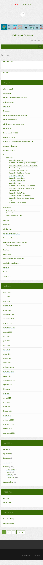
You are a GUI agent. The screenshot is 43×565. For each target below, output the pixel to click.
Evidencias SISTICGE (10, 133)
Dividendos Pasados (10, 120)
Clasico (5, 449)
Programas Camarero (10, 238)
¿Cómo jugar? (8, 89)
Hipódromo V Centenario (23, 35)
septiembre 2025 (9, 328)
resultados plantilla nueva (11, 263)
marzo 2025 (7, 354)
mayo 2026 (7, 292)
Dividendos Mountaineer (17, 181)
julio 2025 (6, 336)
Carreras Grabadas (12, 213)
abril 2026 (6, 297)
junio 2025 (6, 341)
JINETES (6, 462)
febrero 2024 (7, 411)
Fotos (8, 472)
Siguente (21, 532)
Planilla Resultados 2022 (11, 233)
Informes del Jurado (10, 146)
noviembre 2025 (8, 319)
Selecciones (7, 276)
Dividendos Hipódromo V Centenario (15, 115)
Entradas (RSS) (8, 519)
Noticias (6, 220)
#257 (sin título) (11, 210)
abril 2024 (6, 402)
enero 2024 (7, 415)
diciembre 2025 (8, 314)
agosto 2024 (7, 385)
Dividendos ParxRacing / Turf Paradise (22, 186)
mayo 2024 (7, 398)
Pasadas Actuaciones (13, 245)
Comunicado (10, 469)
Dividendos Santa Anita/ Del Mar (20, 195)
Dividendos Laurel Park (16, 178)
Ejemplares (7, 454)
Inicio (5, 155)
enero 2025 (7, 363)
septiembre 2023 (9, 433)
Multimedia (8, 62)
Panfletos (6, 225)
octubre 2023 (7, 429)
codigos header (8, 102)
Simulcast (9, 157)
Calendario (7, 93)
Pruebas (6, 250)
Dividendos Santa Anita (16, 193)
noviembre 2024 (8, 371)
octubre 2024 (7, 376)
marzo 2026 (7, 301)
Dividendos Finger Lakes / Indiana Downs (23, 168)
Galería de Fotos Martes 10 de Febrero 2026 (18, 142)
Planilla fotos (7, 229)
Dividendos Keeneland (16, 175)
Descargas (7, 111)
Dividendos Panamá (15, 183)
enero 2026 (7, 310)
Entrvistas (6, 458)
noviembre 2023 (8, 424)
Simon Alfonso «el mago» (14, 215)
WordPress (7, 503)
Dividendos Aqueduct (16, 160)
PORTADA (27, 4)
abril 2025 (6, 349)
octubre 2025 (7, 323)
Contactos (6, 106)
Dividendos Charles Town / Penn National (23, 165)
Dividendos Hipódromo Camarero (20, 173)
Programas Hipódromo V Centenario (15, 242)
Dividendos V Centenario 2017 (13, 124)
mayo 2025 (7, 345)
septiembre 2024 (9, 380)
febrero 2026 (7, 306)
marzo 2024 (7, 407)
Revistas (6, 267)
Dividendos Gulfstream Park (18, 170)
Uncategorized (8, 482)
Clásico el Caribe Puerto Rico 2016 (15, 98)
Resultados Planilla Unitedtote (13, 259)
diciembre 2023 (8, 420)
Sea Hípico (7, 272)
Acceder (6, 498)
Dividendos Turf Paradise (17, 203)
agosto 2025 (7, 332)
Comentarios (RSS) (9, 523)
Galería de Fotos (9, 137)
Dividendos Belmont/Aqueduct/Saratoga (22, 163)
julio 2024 (6, 389)
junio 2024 (6, 393)
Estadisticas (7, 128)
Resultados (7, 254)
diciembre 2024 (8, 367)
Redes (6, 72)
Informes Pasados (9, 150)
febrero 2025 (7, 358)
